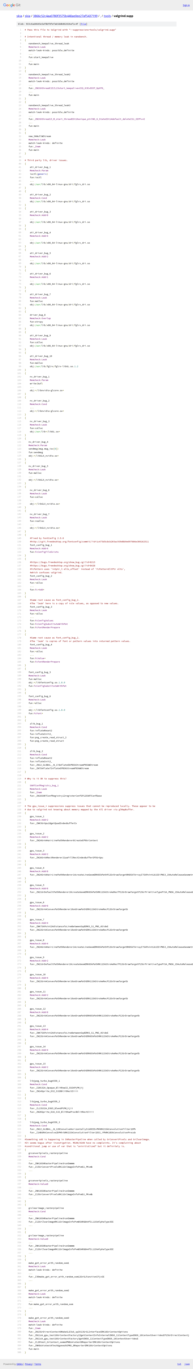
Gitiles (19, 1364)
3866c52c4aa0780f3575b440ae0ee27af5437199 (65, 16)
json (187, 1363)
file (83, 24)
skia (19, 16)
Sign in (186, 5)
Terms (37, 1364)
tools (107, 16)
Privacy (28, 1364)
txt (179, 1363)
